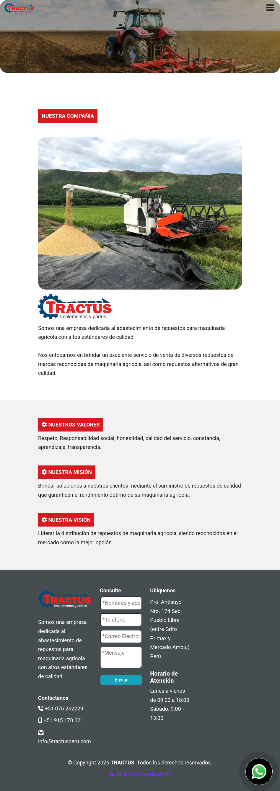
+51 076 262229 (60, 708)
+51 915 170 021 (60, 720)
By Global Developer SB (139, 774)
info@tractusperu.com (64, 737)
